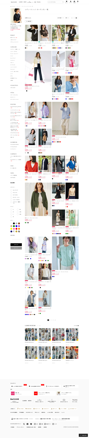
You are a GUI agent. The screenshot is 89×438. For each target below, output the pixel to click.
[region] (44, 2)
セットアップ (12, 58)
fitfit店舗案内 (21, 412)
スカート (12, 62)
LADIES (21, 2)
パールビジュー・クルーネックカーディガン (44, 43)
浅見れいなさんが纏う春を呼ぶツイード (14, 126)
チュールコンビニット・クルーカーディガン (31, 43)
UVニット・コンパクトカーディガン (72, 174)
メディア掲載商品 (13, 175)
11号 (20, 211)
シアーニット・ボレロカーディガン (31, 254)
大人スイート (12, 97)
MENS (25, 2)
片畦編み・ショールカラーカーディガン (32, 86)
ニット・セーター (13, 67)
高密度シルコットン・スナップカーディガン (72, 43)
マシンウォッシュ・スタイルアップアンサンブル (72, 228)
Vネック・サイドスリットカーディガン (59, 137)
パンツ (11, 55)
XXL (20, 209)
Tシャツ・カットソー (14, 53)
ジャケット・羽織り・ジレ (15, 49)
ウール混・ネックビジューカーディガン (31, 147)
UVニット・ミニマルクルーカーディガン (31, 282)
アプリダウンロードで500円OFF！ (52, 386)
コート (11, 73)
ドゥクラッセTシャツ (15, 110)
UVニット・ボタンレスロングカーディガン (44, 255)
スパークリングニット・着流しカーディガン (58, 43)
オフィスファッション (14, 99)
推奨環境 (39, 427)
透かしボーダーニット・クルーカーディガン (60, 271)
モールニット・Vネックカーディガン (44, 147)
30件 (66, 17)
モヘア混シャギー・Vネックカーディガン (31, 174)
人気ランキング (13, 39)
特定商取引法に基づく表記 (31, 427)
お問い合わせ (57, 412)
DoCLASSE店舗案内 (13, 412)
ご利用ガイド (12, 408)
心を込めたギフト (45, 408)
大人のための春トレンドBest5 (14, 120)
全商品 (11, 80)
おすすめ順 (59, 17)
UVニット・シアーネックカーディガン (58, 94)
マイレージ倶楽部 (62, 408)
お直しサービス (36, 408)
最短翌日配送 (28, 408)
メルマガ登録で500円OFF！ (19, 386)
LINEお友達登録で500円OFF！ (36, 386)
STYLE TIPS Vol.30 (14, 132)
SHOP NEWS (12, 177)
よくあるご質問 (50, 412)
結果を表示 (16, 244)
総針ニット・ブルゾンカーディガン (31, 217)
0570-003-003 (66, 419)
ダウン (11, 75)
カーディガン (12, 64)
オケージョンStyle (14, 135)
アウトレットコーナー (14, 42)
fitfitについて (37, 412)
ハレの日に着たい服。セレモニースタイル (14, 123)
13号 (20, 214)
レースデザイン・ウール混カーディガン (44, 282)
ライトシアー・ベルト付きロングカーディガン (58, 228)
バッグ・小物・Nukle (14, 71)
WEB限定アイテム (13, 78)
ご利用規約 (12, 427)
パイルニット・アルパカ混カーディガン (31, 120)
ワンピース (12, 60)
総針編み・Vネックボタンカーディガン (31, 309)
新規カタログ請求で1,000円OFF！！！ (69, 386)
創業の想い (43, 412)
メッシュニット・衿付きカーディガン (72, 201)
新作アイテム (13, 37)
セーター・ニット (16, 197)
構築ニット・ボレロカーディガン (58, 200)
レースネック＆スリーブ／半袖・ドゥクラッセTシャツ (16, 26)
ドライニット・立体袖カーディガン (58, 174)
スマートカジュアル (14, 94)
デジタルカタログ (13, 146)
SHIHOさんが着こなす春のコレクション (15, 113)
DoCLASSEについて (29, 412)
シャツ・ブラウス (13, 51)
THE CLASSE (12, 87)
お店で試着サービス (72, 408)
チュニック (12, 69)
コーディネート (13, 149)
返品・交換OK (20, 408)
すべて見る (75, 325)
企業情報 (45, 427)
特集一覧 (12, 137)
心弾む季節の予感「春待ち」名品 (14, 130)
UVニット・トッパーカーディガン (58, 69)
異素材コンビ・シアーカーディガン (44, 308)
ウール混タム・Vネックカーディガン (44, 120)
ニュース (62, 412)
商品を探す (83, 435)
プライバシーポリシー (20, 427)
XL (13, 216)
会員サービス (54, 408)
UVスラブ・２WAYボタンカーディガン (44, 174)
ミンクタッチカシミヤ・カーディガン (72, 94)
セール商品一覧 (13, 168)
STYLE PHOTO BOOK (14, 144)
